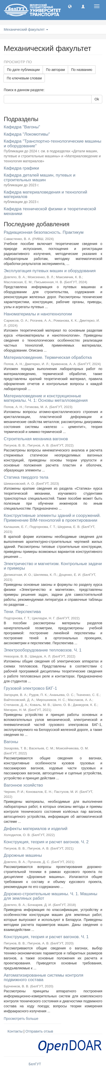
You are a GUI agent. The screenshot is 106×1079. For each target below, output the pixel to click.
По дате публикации (23, 70)
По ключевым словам (24, 78)
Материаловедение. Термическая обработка (48, 357)
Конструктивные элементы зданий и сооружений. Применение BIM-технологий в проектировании (52, 518)
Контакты (14, 1031)
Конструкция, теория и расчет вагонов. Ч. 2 (46, 842)
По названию (81, 70)
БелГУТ (35, 1064)
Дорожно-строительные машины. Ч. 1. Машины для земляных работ (50, 896)
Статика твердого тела (26, 477)
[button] (69, 6)
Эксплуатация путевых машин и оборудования (50, 270)
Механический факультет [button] (26, 29)
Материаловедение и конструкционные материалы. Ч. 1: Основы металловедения (46, 398)
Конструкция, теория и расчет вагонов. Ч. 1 (46, 936)
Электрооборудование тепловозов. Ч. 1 (43, 650)
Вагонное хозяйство (23, 785)
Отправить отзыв (39, 1031)
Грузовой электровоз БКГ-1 (30, 688)
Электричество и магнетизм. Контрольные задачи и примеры (53, 566)
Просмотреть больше (21, 1019)
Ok (97, 99)
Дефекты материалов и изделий (35, 828)
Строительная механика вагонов (36, 438)
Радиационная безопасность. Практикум (44, 232)
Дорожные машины (23, 855)
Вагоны (11, 741)
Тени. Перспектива (22, 611)
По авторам (55, 70)
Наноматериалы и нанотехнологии (38, 314)
